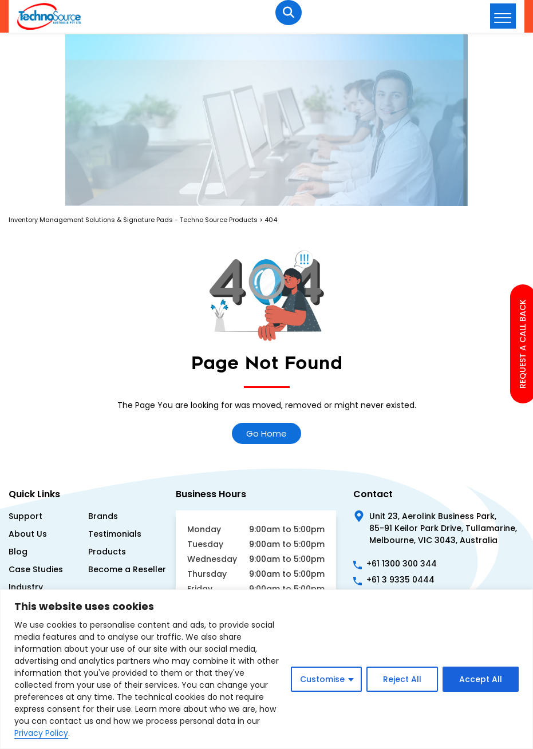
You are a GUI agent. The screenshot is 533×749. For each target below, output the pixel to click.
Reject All (402, 679)
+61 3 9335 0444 (400, 579)
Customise (322, 679)
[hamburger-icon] (503, 16)
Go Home (266, 433)
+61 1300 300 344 (401, 563)
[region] (266, 669)
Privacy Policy (41, 733)
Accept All (480, 679)
